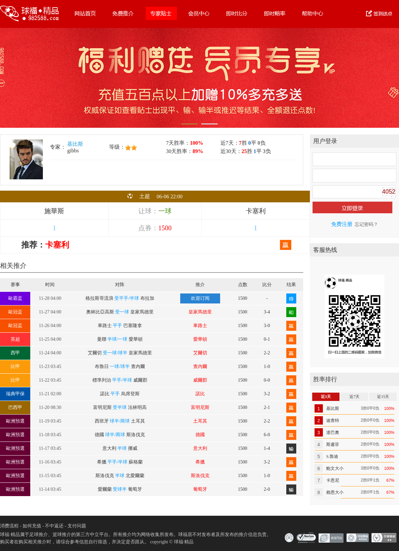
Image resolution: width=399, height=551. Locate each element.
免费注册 (341, 224)
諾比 (200, 393)
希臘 (200, 461)
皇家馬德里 (200, 311)
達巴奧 (332, 432)
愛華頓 (200, 339)
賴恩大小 (334, 492)
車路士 (200, 325)
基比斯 (75, 144)
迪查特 (332, 420)
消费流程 (9, 525)
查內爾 (200, 366)
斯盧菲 (332, 444)
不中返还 (54, 525)
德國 (200, 434)
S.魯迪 (332, 456)
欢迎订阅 (200, 298)
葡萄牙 (200, 489)
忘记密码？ (366, 224)
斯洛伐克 (200, 475)
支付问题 (76, 525)
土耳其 (200, 421)
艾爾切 (200, 352)
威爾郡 (200, 380)
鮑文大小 (334, 468)
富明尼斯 (200, 407)
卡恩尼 (332, 480)
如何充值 (32, 525)
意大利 (200, 448)
